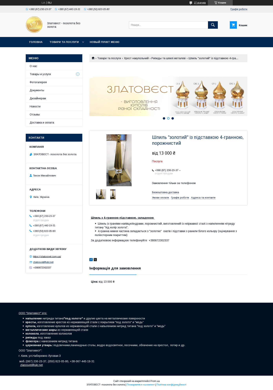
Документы (37, 90)
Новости (35, 106)
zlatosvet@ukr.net (43, 262)
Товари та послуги (64, 42)
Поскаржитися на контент (141, 384)
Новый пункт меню (104, 42)
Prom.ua (155, 381)
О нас (33, 66)
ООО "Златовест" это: (33, 313)
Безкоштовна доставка (165, 192)
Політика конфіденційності (171, 384)
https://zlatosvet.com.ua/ (47, 256)
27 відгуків (200, 2)
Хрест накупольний (136, 58)
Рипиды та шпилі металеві (168, 58)
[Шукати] (213, 25)
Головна (35, 42)
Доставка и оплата (42, 122)
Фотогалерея (38, 82)
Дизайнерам (38, 98)
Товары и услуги (40, 74)
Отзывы (35, 114)
